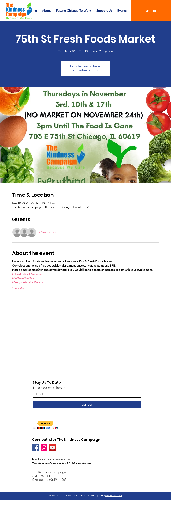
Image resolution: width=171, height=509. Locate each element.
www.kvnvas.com (113, 495)
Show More (19, 288)
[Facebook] (35, 447)
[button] (45, 425)
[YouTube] (52, 447)
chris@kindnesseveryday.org (56, 459)
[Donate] (151, 10)
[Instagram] (44, 447)
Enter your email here (47, 387)
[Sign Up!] (87, 404)
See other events (85, 71)
